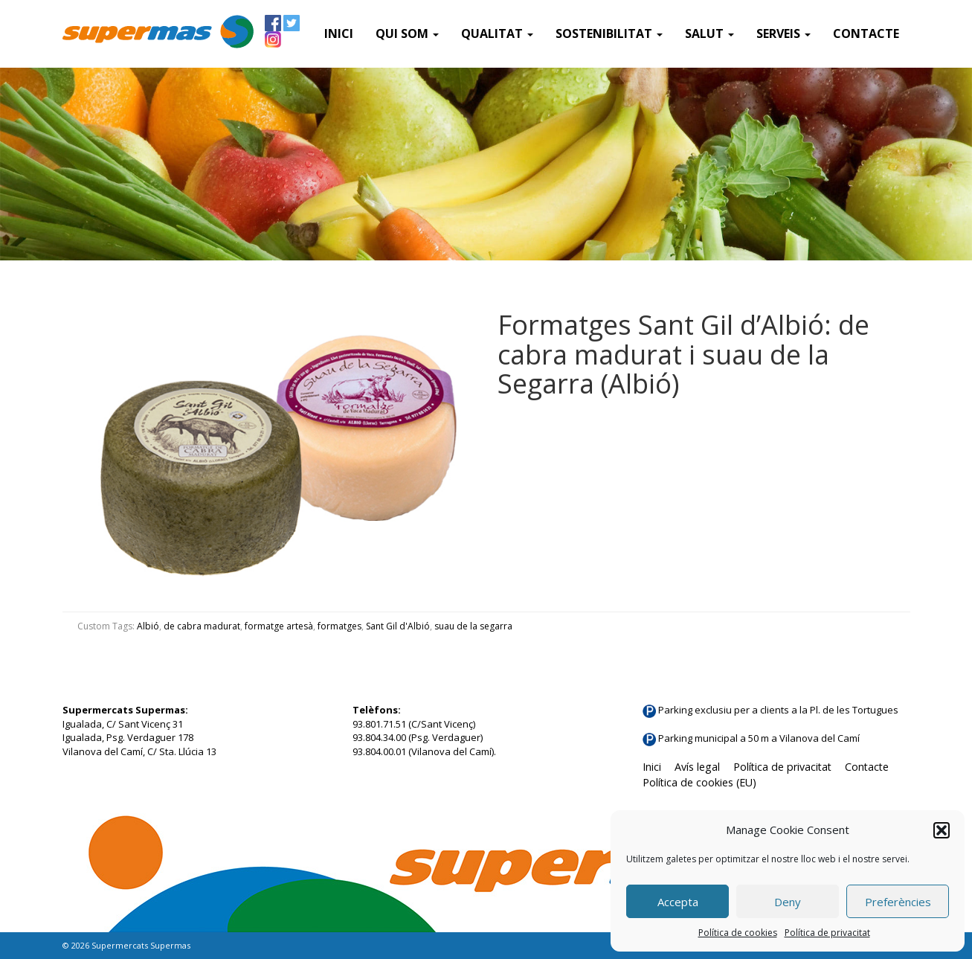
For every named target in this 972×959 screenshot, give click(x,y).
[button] (941, 830)
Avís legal (697, 767)
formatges (339, 626)
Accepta (677, 901)
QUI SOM (407, 33)
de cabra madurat (202, 626)
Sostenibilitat (609, 33)
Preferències (898, 901)
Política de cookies (737, 932)
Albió (148, 626)
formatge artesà (279, 626)
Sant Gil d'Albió (398, 626)
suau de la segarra (473, 626)
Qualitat (497, 33)
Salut (709, 33)
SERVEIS (783, 33)
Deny (787, 901)
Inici (338, 33)
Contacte (866, 33)
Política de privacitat (827, 932)
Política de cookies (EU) (699, 782)
